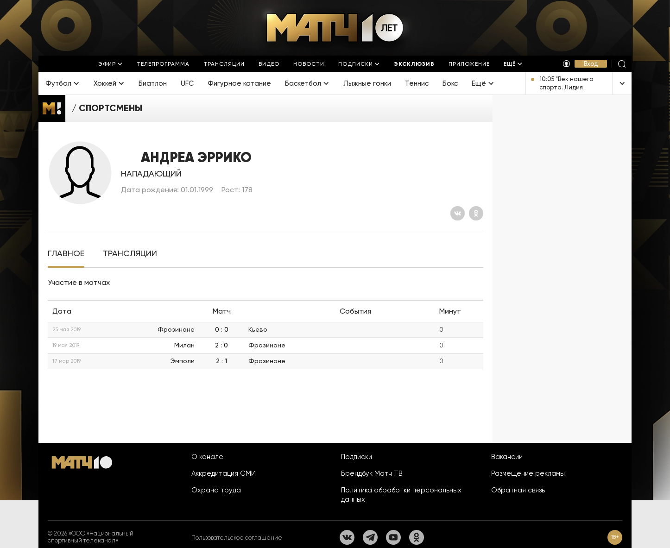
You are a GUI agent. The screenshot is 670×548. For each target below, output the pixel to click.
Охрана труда (216, 490)
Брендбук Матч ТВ (372, 473)
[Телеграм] (370, 537)
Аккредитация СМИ (223, 473)
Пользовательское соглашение (236, 537)
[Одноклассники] (476, 213)
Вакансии (507, 457)
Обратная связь (518, 490)
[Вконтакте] (457, 213)
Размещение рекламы (528, 473)
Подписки (356, 457)
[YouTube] (393, 537)
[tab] (66, 253)
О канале (207, 457)
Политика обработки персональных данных (401, 495)
